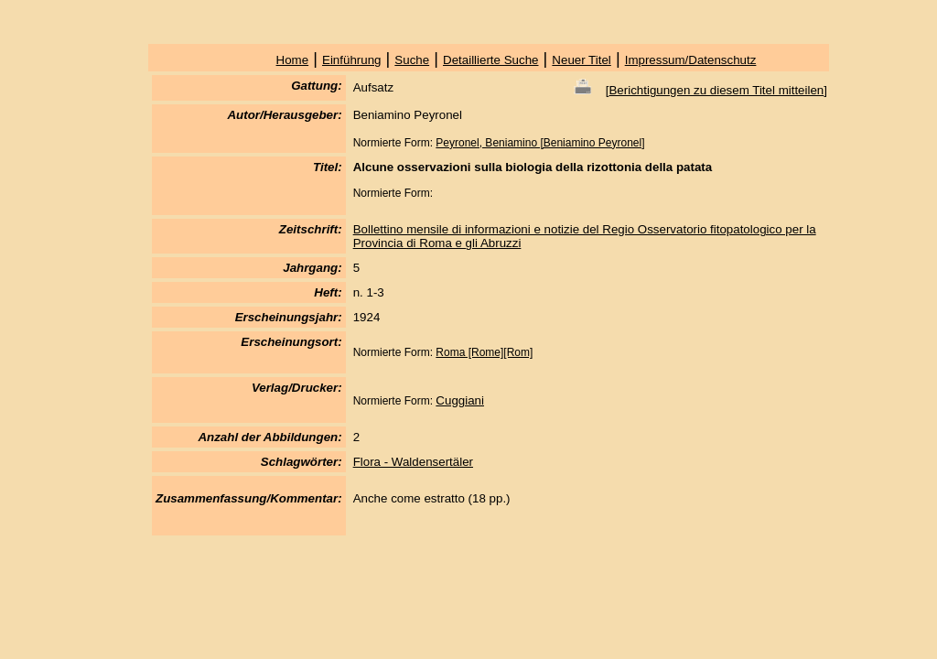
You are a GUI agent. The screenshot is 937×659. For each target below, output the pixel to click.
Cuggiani (460, 400)
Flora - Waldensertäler (413, 462)
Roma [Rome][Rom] (484, 352)
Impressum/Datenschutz (691, 60)
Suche (411, 60)
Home (292, 60)
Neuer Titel (581, 60)
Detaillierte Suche (490, 60)
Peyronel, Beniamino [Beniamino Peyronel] (540, 142)
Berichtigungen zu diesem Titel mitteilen (716, 90)
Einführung (351, 60)
